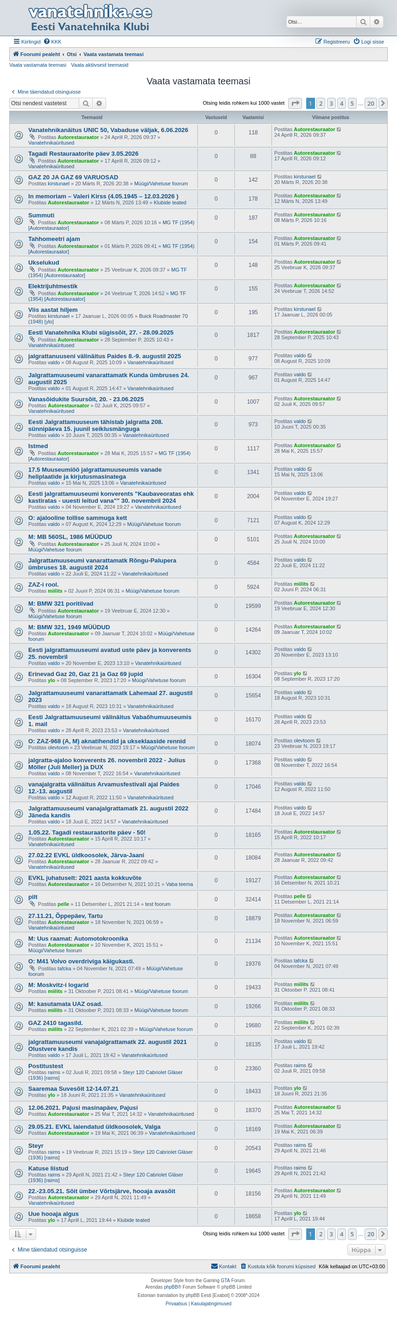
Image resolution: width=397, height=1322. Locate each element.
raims (54, 1072)
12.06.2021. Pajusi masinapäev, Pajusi (83, 1107)
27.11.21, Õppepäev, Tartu (65, 915)
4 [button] (341, 103)
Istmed (38, 446)
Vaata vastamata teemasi (37, 65)
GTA (225, 1280)
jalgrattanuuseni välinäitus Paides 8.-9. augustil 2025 (104, 356)
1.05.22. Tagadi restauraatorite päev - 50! (86, 832)
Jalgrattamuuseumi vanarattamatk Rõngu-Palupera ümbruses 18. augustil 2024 (102, 564)
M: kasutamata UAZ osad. (65, 1003)
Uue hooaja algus (53, 1213)
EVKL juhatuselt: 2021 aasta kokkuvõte (85, 877)
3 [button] (331, 103)
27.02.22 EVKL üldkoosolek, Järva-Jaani (86, 855)
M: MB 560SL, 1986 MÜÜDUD (70, 536)
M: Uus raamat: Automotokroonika (78, 938)
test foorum (157, 904)
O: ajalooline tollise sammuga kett (77, 517)
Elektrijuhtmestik (52, 286)
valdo (54, 362)
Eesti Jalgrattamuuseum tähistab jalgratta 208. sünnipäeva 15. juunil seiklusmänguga (95, 425)
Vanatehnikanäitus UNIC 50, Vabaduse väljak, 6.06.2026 (108, 130)
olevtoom (58, 747)
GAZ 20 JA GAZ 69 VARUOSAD (73, 177)
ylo (51, 680)
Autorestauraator (78, 137)
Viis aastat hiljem (53, 309)
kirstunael (58, 183)
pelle (63, 904)
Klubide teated (170, 202)
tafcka (64, 968)
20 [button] (370, 103)
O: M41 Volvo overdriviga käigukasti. (81, 961)
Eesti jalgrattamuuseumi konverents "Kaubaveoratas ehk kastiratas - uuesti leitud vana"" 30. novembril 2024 (111, 497)
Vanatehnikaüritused (51, 142)
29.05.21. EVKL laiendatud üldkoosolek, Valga (94, 1126)
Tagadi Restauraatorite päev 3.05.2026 (83, 153)
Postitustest (45, 1066)
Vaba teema (179, 884)
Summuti (41, 215)
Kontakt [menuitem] (223, 1266)
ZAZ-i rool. (43, 584)
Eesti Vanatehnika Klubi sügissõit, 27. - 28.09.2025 (101, 332)
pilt (33, 896)
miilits (55, 591)
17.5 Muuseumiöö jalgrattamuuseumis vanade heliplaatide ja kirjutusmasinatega (95, 473)
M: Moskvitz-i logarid (58, 984)
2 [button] (320, 103)
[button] (295, 103)
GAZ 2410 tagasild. (55, 1022)
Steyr (36, 1145)
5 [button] (352, 103)
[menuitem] (52, 41)
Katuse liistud (48, 1168)
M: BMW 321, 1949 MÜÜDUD (69, 627)
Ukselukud (43, 262)
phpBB (171, 1287)
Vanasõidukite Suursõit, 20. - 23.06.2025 (86, 399)
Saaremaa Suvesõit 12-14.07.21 (73, 1088)
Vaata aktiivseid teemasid (99, 65)
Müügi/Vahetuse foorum (161, 183)
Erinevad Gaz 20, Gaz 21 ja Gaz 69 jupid (85, 673)
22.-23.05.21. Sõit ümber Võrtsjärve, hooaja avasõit (101, 1191)
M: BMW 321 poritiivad (61, 603)
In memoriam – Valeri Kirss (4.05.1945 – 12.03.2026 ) (103, 196)
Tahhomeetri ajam (54, 238)
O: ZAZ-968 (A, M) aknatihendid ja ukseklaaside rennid (107, 741)
